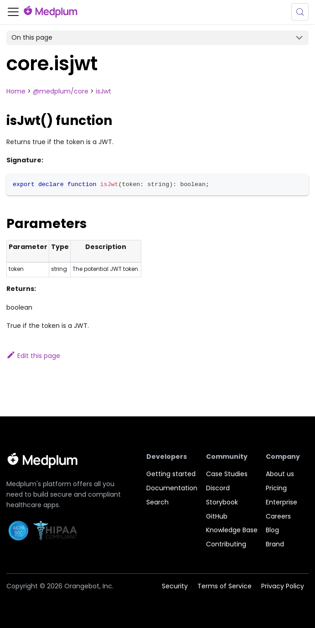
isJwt (103, 91)
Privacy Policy (282, 586)
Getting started (171, 473)
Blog (272, 530)
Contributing (226, 544)
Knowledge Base (232, 530)
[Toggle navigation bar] (13, 12)
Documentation (171, 488)
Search (157, 502)
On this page (31, 37)
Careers (278, 516)
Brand (275, 544)
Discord (218, 488)
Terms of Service (224, 586)
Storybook (222, 502)
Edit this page (33, 355)
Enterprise (281, 502)
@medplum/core (60, 91)
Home (16, 91)
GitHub (216, 516)
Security (175, 586)
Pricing (276, 488)
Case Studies (227, 473)
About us (280, 473)
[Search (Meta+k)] (300, 12)
